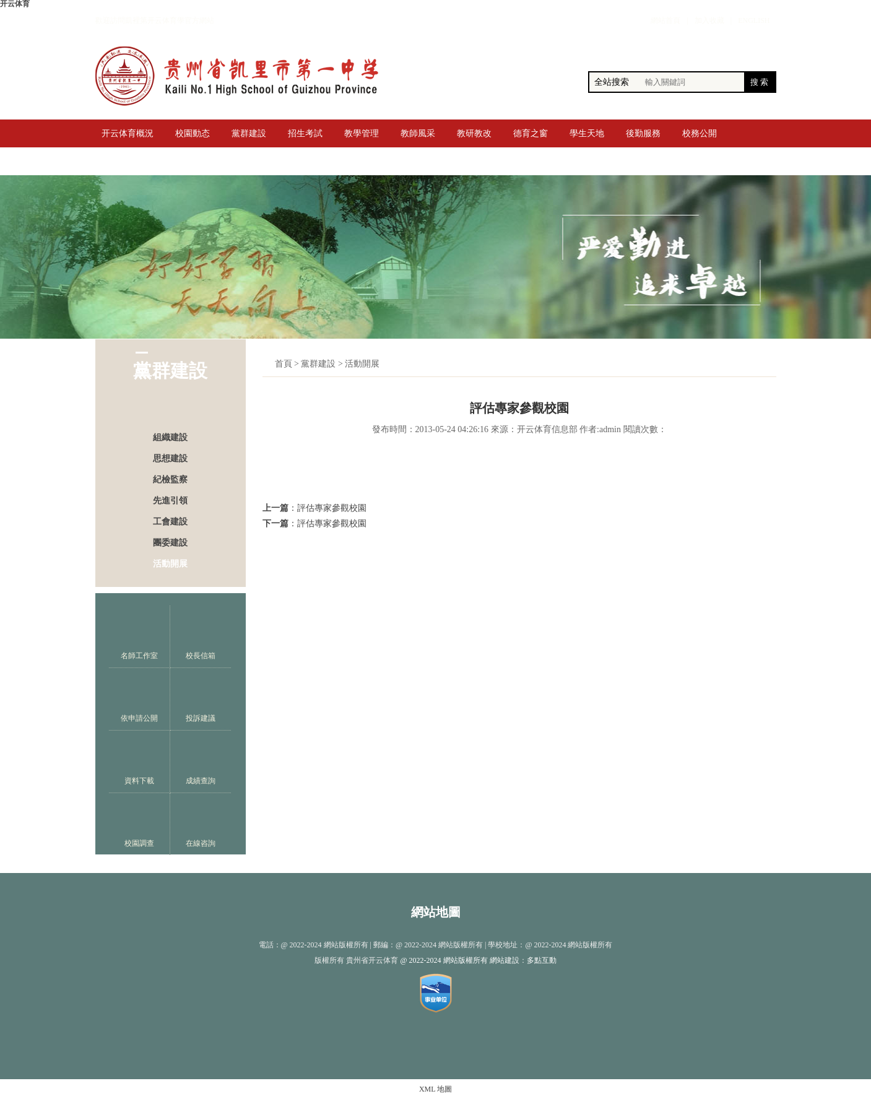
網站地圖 (436, 912)
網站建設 (504, 960)
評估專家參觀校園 (331, 508)
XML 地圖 (435, 1089)
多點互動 (542, 960)
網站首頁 (665, 20)
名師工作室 (139, 637)
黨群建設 (318, 363)
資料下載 (139, 762)
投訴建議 (200, 699)
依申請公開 (139, 699)
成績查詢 (200, 762)
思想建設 (170, 458)
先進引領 (170, 500)
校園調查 (139, 824)
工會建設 (170, 521)
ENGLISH (753, 20)
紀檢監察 (170, 479)
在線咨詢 (200, 824)
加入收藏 (709, 20)
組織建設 (170, 437)
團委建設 (170, 542)
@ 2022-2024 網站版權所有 (443, 960)
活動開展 (170, 563)
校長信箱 (200, 637)
